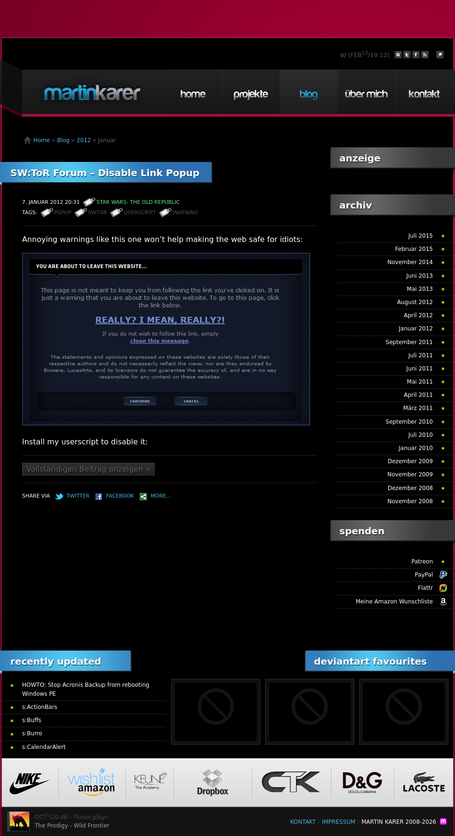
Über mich (366, 92)
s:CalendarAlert (44, 747)
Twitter (78, 496)
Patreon (422, 561)
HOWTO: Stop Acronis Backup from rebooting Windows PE (85, 689)
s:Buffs (31, 720)
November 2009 (410, 474)
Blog (308, 92)
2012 (84, 140)
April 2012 (418, 315)
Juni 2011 (420, 368)
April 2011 (418, 395)
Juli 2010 (420, 435)
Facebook (120, 496)
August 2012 (415, 302)
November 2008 (410, 501)
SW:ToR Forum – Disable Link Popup (104, 172)
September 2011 (409, 342)
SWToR (97, 212)
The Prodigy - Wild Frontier (72, 825)
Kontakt (424, 92)
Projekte (250, 92)
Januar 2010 (416, 448)
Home (192, 92)
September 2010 (409, 421)
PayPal (424, 574)
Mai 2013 (420, 289)
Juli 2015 (420, 236)
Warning (185, 212)
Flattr (425, 588)
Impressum (338, 822)
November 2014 (410, 262)
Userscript (140, 212)
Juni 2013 (420, 276)
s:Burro (32, 733)
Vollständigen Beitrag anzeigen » (88, 469)
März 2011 (418, 408)
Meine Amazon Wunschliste (394, 601)
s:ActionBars (39, 707)
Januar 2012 (416, 328)
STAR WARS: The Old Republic (138, 202)
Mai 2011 (420, 381)
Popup (62, 212)
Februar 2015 (414, 249)
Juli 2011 (420, 355)
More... (161, 496)
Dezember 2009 (410, 461)
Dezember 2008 (410, 488)
